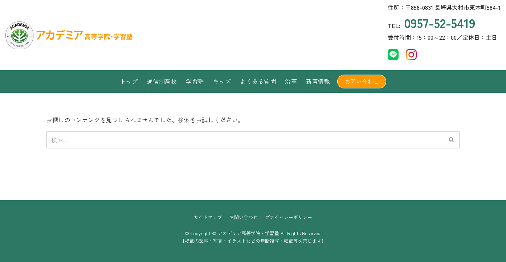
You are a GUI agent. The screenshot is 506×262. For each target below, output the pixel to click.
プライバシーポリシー (288, 217)
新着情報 (318, 81)
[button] (451, 139)
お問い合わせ (362, 81)
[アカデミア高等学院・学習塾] (59, 34)
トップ (129, 81)
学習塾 (195, 81)
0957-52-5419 (440, 22)
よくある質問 (258, 81)
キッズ (222, 81)
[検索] (245, 139)
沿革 (291, 81)
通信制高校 (162, 81)
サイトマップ (208, 217)
